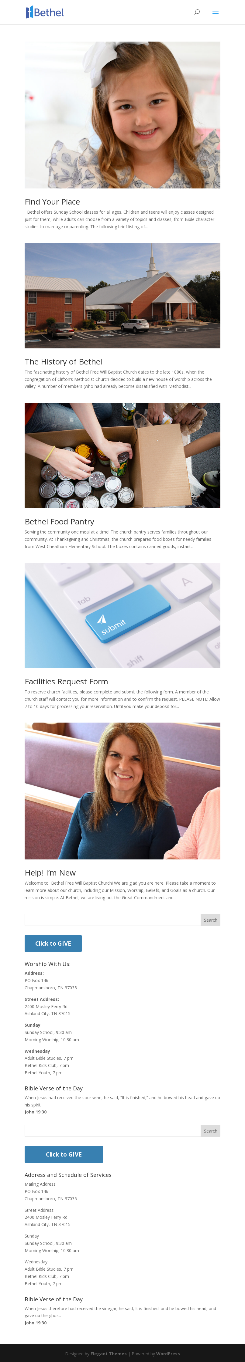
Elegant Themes (109, 1354)
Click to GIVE (53, 943)
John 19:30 (36, 1112)
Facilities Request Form (66, 681)
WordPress (168, 1354)
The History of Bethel (63, 361)
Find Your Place (52, 201)
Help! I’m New (50, 872)
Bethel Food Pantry (59, 521)
